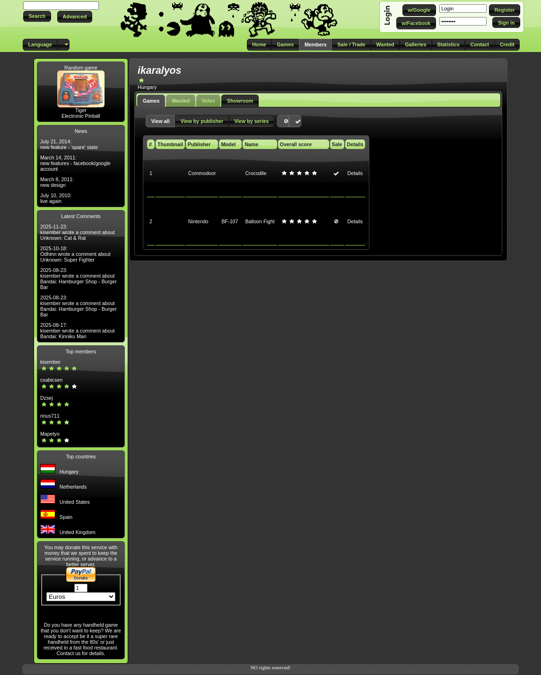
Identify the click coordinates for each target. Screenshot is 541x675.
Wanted (181, 101)
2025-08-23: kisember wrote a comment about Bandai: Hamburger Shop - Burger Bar (78, 278)
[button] (37, 16)
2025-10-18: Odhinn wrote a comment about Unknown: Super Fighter (75, 254)
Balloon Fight (259, 221)
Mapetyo (50, 434)
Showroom (240, 101)
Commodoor (202, 173)
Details (355, 173)
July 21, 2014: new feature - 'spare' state (69, 144)
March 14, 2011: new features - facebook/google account (75, 163)
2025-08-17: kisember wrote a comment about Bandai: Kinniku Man (77, 330)
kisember (50, 362)
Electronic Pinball (80, 116)
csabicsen (51, 380)
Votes (208, 101)
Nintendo (198, 221)
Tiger (81, 110)
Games (151, 101)
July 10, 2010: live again (55, 198)
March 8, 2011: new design (57, 182)
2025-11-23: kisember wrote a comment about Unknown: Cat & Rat (77, 232)
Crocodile (255, 173)
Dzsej (46, 398)
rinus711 (50, 416)
